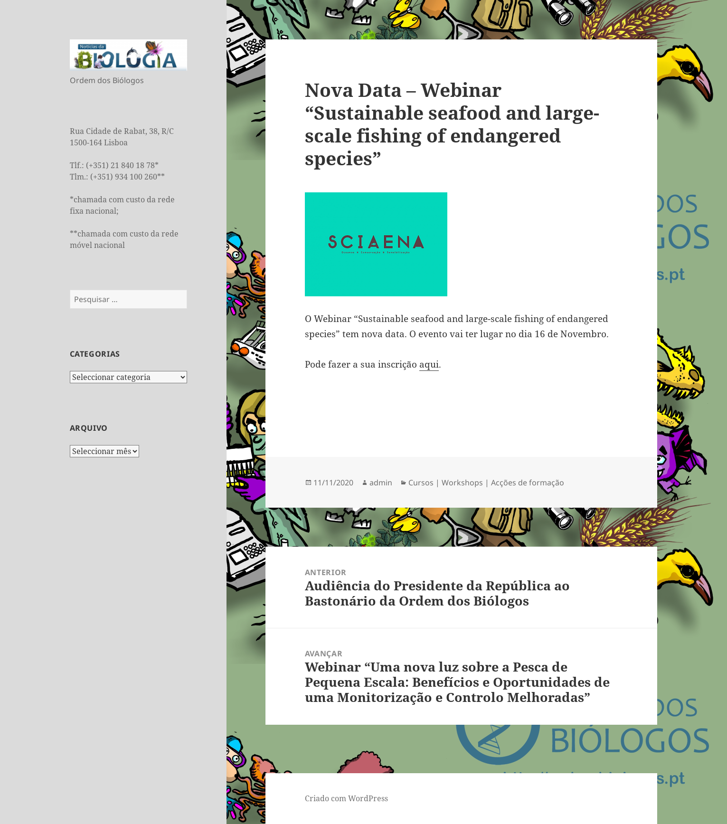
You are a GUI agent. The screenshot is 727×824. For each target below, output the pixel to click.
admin (380, 482)
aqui (429, 364)
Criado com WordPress (346, 798)
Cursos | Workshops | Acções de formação (486, 482)
